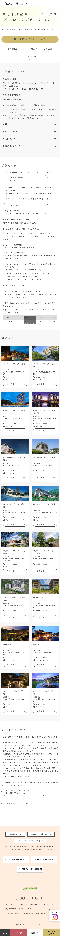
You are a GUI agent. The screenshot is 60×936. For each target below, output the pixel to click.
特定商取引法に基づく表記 (41, 846)
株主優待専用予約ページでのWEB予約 (19, 179)
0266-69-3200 (41, 565)
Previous (1, 888)
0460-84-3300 (11, 658)
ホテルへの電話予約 (15, 206)
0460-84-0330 (41, 424)
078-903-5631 (41, 658)
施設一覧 (35, 933)
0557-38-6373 (41, 471)
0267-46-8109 (41, 705)
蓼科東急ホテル (36, 904)
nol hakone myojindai (48, 909)
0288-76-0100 (41, 378)
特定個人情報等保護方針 (46, 843)
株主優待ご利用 (51, 932)
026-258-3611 (41, 518)
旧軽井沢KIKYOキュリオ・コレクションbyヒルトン (19, 909)
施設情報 (11, 384)
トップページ (6, 30)
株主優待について (16, 49)
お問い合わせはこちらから (17, 804)
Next (58, 888)
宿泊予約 (18, 933)
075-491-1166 (11, 705)
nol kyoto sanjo (14, 913)
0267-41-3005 (11, 565)
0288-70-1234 (41, 611)
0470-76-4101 (11, 424)
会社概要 (6, 843)
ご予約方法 (34, 49)
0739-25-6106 (11, 611)
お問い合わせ (29, 850)
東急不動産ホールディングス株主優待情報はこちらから (18, 792)
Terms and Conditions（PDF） (41, 831)
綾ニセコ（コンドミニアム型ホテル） (15, 904)
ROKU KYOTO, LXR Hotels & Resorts (38, 913)
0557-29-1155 (11, 471)
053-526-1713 (11, 518)
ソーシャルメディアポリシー (17, 846)
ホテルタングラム (50, 904)
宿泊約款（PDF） (15, 831)
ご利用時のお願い (30, 56)
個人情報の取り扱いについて (23, 843)
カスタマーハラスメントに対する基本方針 (30, 837)
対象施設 (48, 49)
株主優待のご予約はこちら (30, 39)
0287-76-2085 (11, 378)
